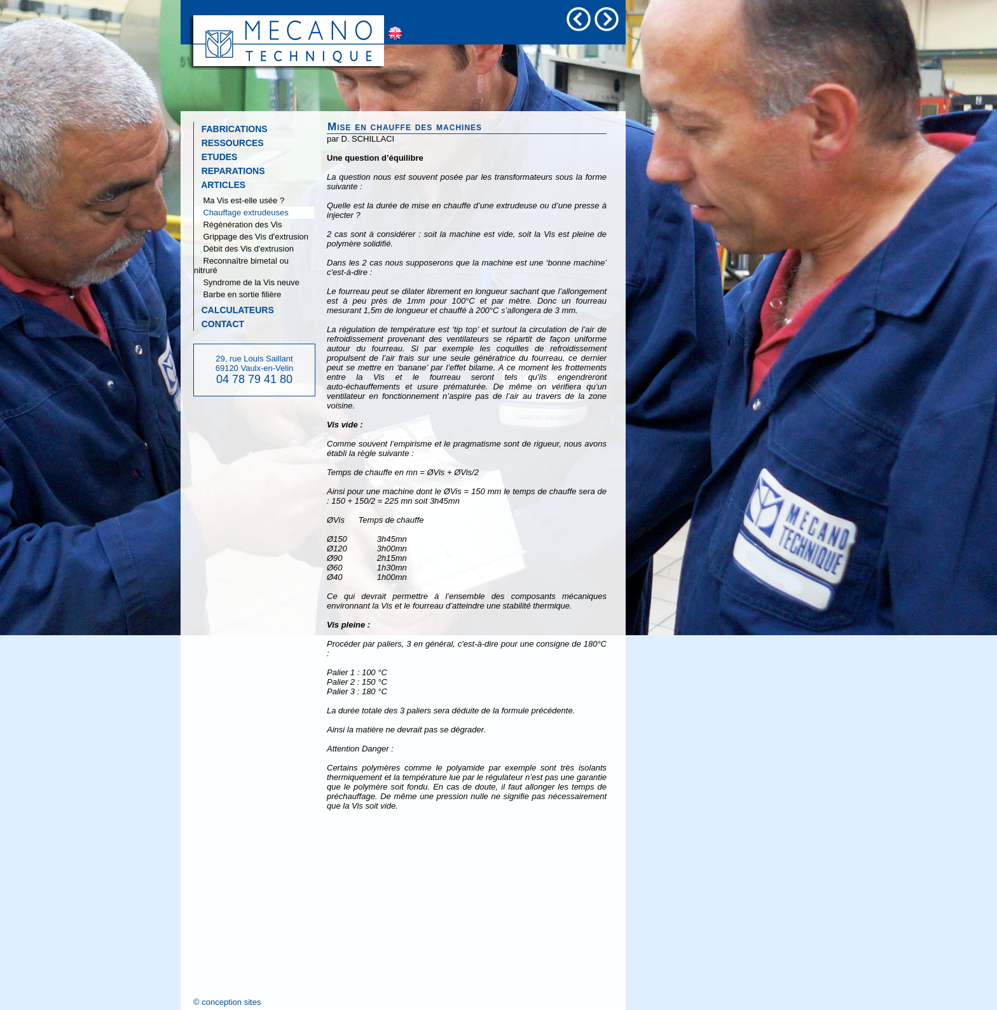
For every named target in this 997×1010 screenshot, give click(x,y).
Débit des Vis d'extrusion (244, 248)
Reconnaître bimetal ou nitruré (241, 265)
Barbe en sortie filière (237, 294)
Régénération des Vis (238, 224)
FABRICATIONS (231, 129)
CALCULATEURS (234, 310)
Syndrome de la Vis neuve (246, 282)
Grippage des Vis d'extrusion (251, 236)
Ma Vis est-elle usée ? (239, 200)
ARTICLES (219, 185)
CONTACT (219, 324)
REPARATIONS (229, 171)
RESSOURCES (229, 143)
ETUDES (215, 157)
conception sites (231, 1002)
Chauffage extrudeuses (241, 212)
